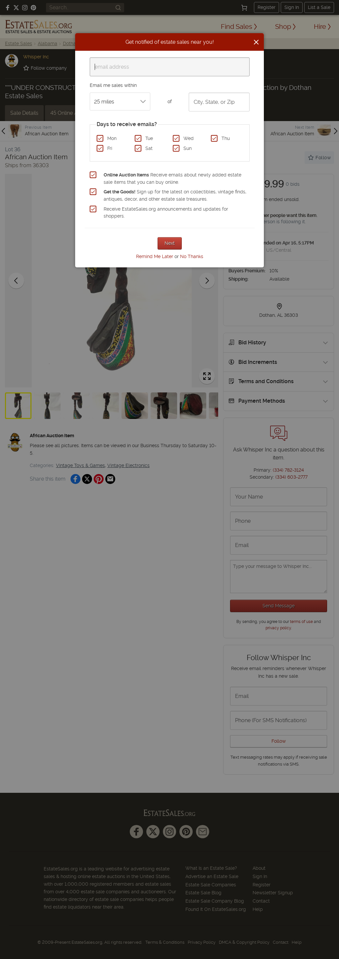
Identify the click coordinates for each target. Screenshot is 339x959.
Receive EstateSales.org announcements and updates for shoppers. (166, 212)
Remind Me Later (154, 256)
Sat (149, 148)
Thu (225, 138)
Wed (188, 138)
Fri (109, 148)
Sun (187, 148)
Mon (112, 138)
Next (170, 243)
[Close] (256, 42)
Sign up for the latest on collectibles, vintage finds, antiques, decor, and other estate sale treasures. (175, 195)
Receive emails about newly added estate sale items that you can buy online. (172, 178)
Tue (149, 138)
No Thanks (191, 256)
